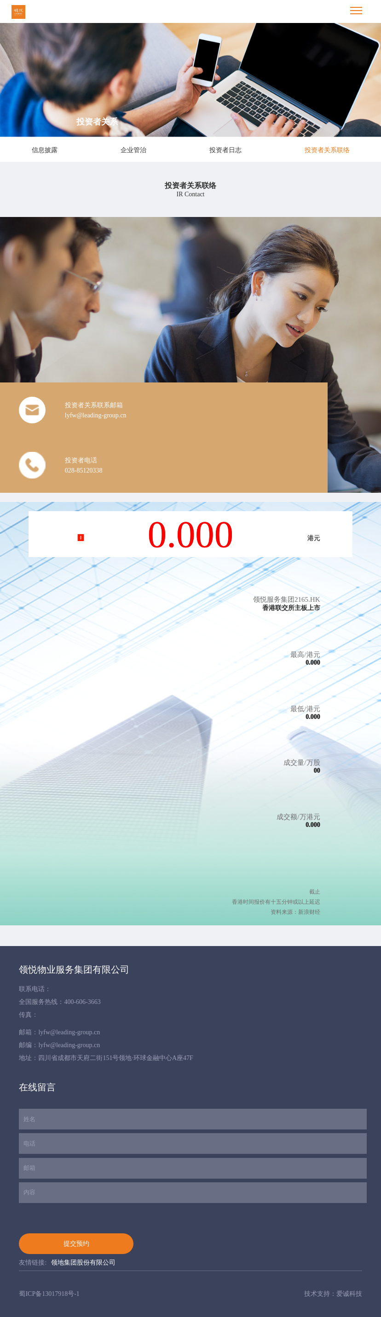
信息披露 (45, 150)
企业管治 (133, 150)
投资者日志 (225, 150)
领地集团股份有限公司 (83, 1262)
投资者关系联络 (327, 150)
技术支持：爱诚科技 (333, 1293)
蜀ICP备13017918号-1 (49, 1293)
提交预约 (76, 1243)
